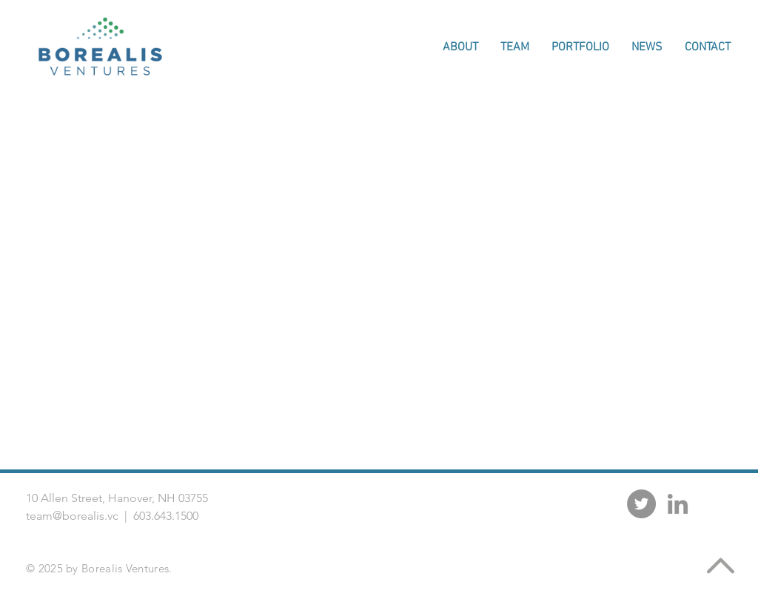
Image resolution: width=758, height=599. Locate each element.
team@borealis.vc (72, 516)
